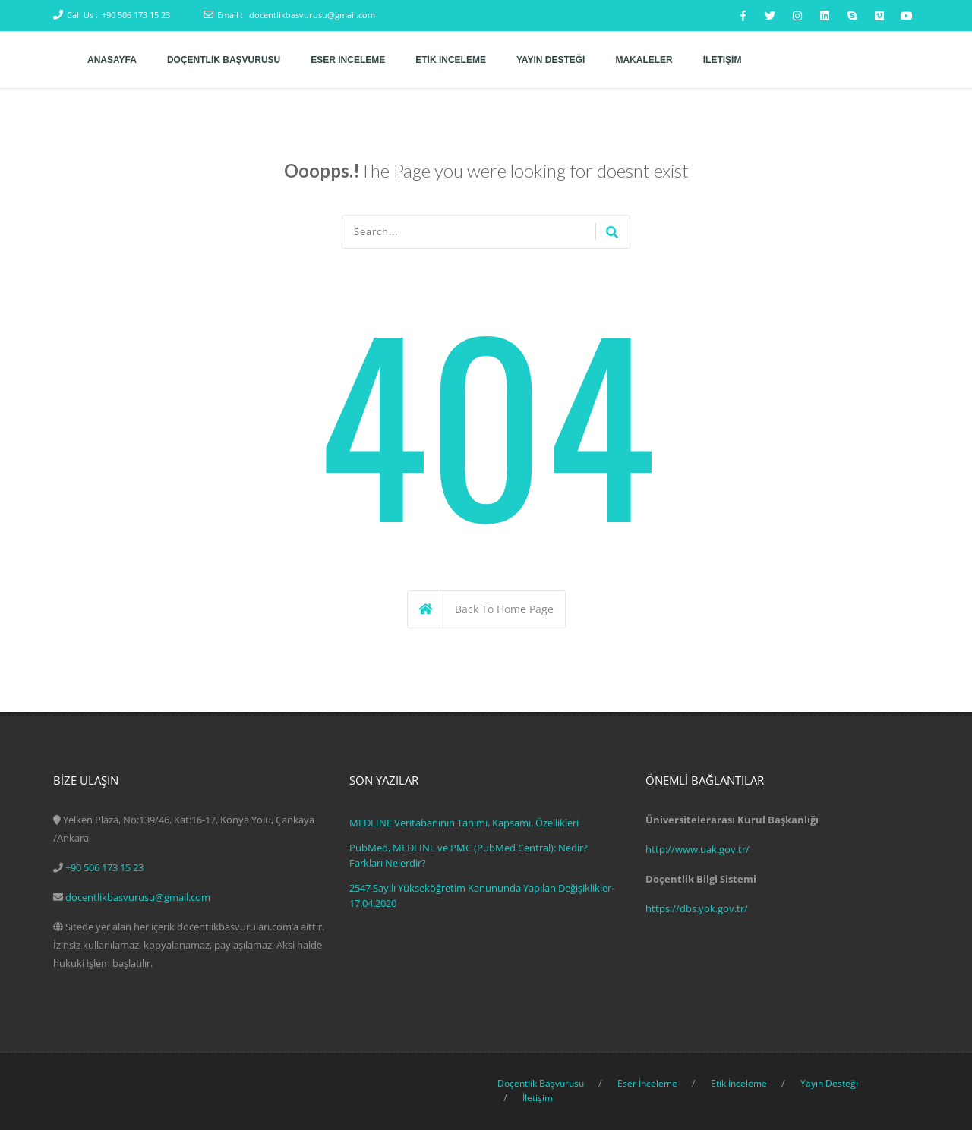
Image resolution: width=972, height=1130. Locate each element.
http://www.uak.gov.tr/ (697, 849)
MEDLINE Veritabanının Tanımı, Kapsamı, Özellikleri (464, 822)
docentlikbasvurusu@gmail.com (312, 14)
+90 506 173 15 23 (136, 14)
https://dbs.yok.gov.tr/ (696, 908)
